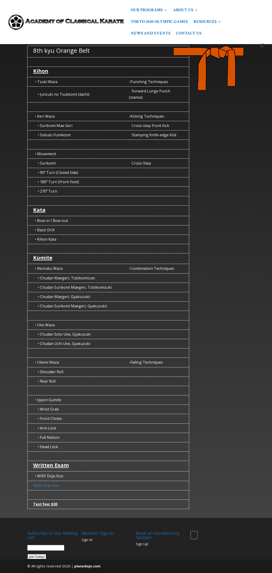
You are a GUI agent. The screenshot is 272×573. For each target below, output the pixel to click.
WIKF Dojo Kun (46, 485)
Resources (205, 22)
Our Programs (146, 10)
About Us (183, 10)
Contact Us (188, 34)
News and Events (150, 34)
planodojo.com (87, 566)
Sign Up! (142, 544)
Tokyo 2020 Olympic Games (159, 22)
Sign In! (87, 540)
